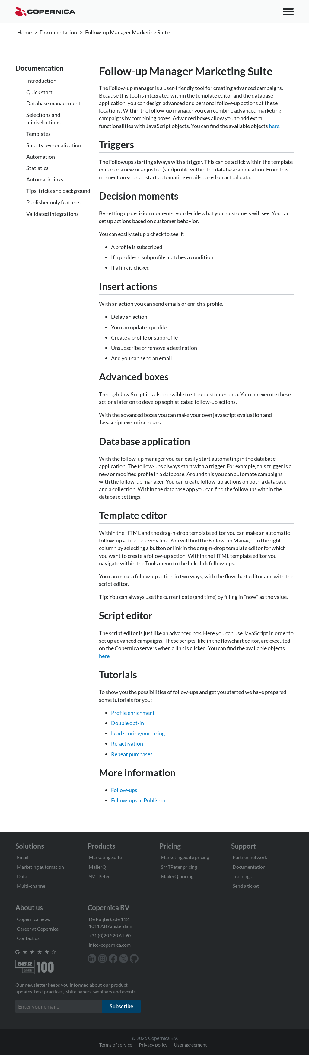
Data (22, 876)
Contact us (28, 938)
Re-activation (127, 743)
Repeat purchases (132, 754)
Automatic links (44, 179)
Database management (53, 103)
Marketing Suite (105, 857)
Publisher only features (53, 202)
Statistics (37, 168)
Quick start (39, 92)
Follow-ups (124, 790)
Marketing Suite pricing (185, 857)
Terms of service (115, 1044)
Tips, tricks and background (58, 190)
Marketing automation (40, 867)
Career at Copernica (38, 929)
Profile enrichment (133, 712)
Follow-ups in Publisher (138, 800)
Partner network (250, 857)
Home (24, 32)
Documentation (58, 32)
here (274, 126)
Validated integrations (52, 213)
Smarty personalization (53, 145)
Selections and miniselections (43, 118)
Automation (40, 156)
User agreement (190, 1044)
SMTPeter (99, 876)
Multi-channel (31, 886)
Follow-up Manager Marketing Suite (127, 32)
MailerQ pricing (177, 876)
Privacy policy (153, 1044)
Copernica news (33, 919)
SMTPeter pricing (179, 867)
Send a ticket (246, 886)
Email (22, 857)
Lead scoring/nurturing (138, 733)
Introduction (41, 80)
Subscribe (121, 1006)
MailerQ (97, 867)
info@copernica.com (110, 945)
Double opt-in (127, 723)
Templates (38, 133)
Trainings (242, 876)
